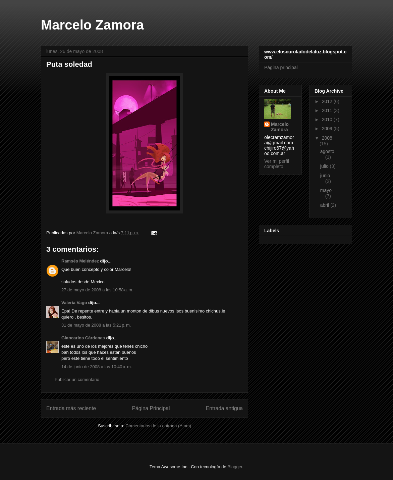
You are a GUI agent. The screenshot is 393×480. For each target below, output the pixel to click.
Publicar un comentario (77, 379)
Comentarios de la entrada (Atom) (158, 425)
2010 (328, 119)
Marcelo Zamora (92, 24)
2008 (327, 138)
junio (325, 175)
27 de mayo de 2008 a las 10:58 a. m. (97, 289)
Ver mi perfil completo (276, 163)
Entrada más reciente (71, 408)
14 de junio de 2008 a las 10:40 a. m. (96, 366)
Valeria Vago (74, 302)
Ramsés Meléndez (80, 260)
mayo (326, 190)
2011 (328, 110)
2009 (328, 128)
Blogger (234, 466)
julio (325, 166)
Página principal (281, 67)
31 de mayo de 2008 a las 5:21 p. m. (96, 325)
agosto (327, 151)
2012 (328, 101)
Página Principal (151, 408)
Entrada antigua (224, 408)
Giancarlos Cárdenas (83, 337)
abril (325, 205)
